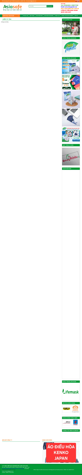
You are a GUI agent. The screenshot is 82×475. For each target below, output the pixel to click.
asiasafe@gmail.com (31, 1)
